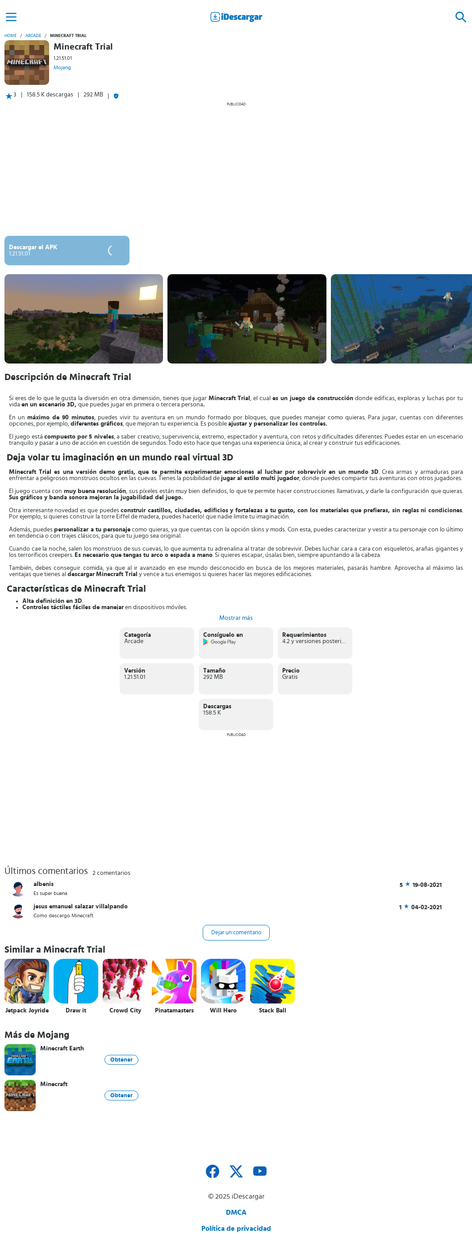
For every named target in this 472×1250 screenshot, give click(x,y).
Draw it (76, 1011)
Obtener (121, 1060)
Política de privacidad (236, 1228)
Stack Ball (272, 1011)
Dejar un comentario (236, 933)
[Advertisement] (236, 168)
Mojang (62, 67)
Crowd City (125, 1011)
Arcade (33, 35)
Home (10, 35)
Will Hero (223, 1011)
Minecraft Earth (62, 1048)
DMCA (236, 1212)
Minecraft (53, 1084)
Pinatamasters (174, 1011)
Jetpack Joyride (27, 1011)
